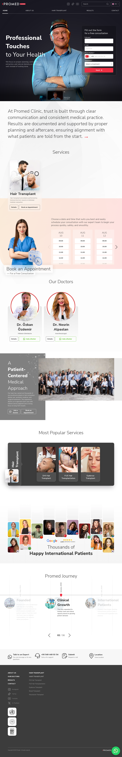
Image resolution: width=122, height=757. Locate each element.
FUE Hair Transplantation (37, 684)
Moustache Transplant (36, 695)
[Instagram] (68, 4)
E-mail (86, 45)
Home (5, 11)
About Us (30, 11)
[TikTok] (72, 4)
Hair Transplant (59, 11)
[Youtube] (77, 4)
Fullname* (88, 37)
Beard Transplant (34, 691)
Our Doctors (13, 676)
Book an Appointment (29, 207)
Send (99, 70)
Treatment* (88, 60)
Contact (115, 11)
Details (14, 207)
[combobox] (89, 56)
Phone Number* (89, 53)
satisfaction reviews (67, 542)
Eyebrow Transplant (35, 687)
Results (90, 11)
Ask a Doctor (29, 339)
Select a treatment (93, 64)
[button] (49, 247)
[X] (17, 703)
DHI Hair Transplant (35, 680)
